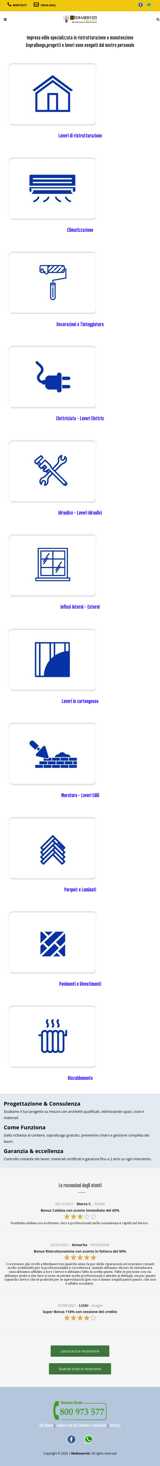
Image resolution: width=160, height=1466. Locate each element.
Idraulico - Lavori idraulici (80, 513)
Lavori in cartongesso (80, 701)
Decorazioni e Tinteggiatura (80, 324)
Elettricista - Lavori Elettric (80, 418)
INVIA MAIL (48, 5)
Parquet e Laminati (80, 889)
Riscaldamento (80, 1078)
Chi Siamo (46, 1425)
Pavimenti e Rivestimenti (80, 984)
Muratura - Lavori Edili (80, 795)
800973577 (20, 5)
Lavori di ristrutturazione (80, 136)
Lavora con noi (67, 1425)
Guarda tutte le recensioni (80, 1368)
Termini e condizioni (92, 1425)
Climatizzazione (80, 230)
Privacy (115, 1425)
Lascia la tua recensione (80, 1351)
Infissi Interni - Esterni (80, 607)
